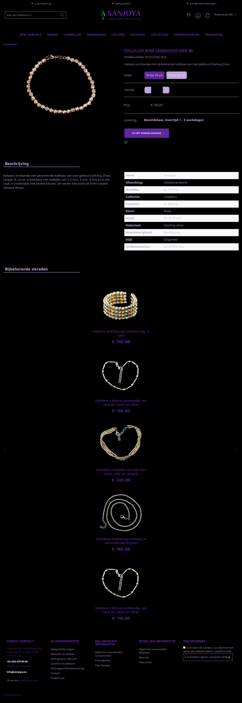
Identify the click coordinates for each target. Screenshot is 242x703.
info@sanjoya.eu (17, 671)
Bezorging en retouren (64, 658)
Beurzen (144, 657)
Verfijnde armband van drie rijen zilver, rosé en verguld (121, 471)
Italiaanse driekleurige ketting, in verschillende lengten (121, 541)
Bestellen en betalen (63, 654)
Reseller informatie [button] (157, 641)
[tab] (41, 163)
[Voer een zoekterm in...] (35, 15)
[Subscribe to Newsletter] (228, 657)
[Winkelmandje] (206, 15)
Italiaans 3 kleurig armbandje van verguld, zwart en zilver (121, 402)
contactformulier (28, 680)
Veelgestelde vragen (62, 649)
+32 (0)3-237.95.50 (17, 661)
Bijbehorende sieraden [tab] (26, 269)
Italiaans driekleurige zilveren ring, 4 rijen (121, 333)
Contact (55, 673)
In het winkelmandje (146, 133)
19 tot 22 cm (176, 75)
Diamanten (145, 662)
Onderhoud (57, 678)
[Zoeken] (62, 15)
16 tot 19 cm (154, 75)
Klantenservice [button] (65, 641)
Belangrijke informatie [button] (106, 642)
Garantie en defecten (63, 663)
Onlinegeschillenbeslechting (67, 668)
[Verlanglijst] (188, 15)
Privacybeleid (102, 660)
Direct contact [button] (20, 641)
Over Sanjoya (102, 665)
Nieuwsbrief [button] (194, 641)
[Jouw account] (197, 15)
